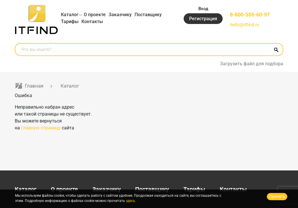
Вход (203, 8)
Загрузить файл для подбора (251, 63)
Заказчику (120, 14)
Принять (277, 196)
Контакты (92, 21)
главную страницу (41, 128)
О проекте (95, 14)
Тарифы (70, 21)
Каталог (70, 14)
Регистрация (203, 18)
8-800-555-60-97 (250, 15)
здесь (130, 201)
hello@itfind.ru (244, 24)
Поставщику (148, 14)
